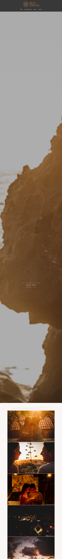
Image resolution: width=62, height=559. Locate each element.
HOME (21, 9)
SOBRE (35, 9)
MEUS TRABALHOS (28, 9)
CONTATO (40, 9)
